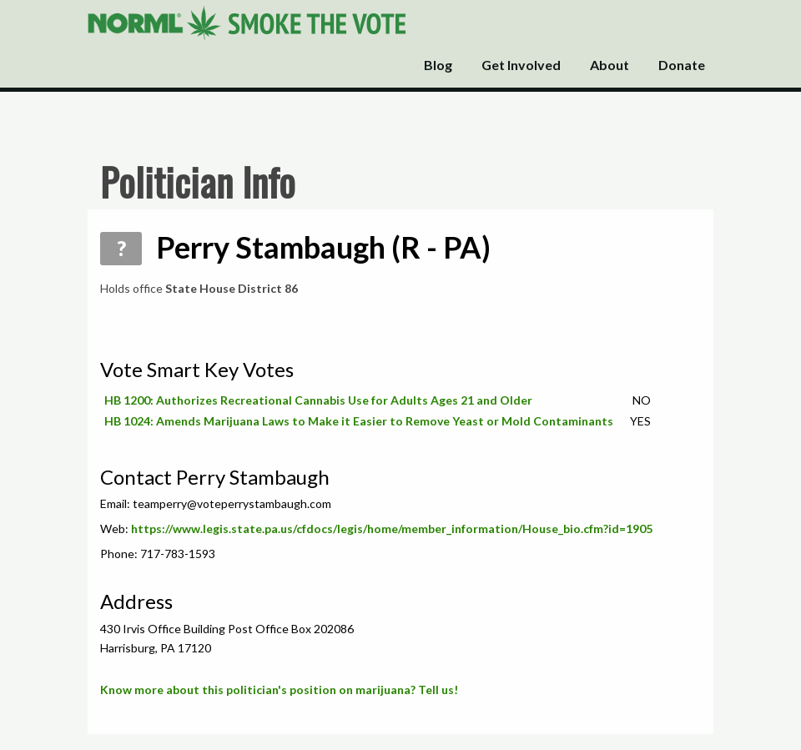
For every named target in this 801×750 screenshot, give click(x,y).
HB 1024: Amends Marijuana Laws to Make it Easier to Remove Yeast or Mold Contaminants (358, 421)
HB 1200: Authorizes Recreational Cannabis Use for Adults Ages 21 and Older (318, 400)
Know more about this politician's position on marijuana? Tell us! (279, 689)
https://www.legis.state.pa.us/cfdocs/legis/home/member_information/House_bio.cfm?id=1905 (391, 528)
